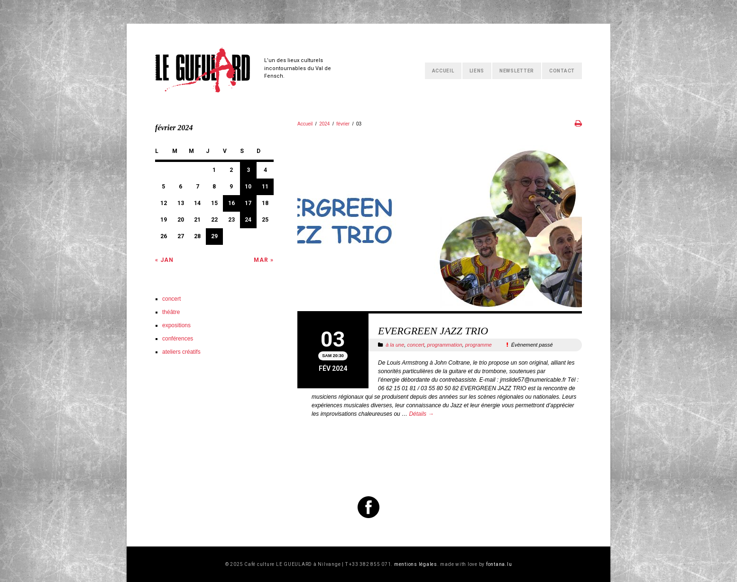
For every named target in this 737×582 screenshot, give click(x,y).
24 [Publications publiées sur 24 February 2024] (248, 219)
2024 (324, 123)
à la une (395, 345)
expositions (176, 325)
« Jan (164, 260)
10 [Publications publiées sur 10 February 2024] (248, 186)
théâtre (171, 312)
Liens (477, 70)
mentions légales (415, 564)
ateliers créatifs (181, 352)
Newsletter (516, 70)
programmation (444, 345)
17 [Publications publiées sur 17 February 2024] (248, 203)
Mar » (264, 260)
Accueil (443, 70)
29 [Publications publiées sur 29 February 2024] (214, 236)
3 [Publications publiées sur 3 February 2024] (248, 170)
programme (478, 345)
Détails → (421, 414)
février (343, 123)
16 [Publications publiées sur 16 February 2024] (231, 203)
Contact (562, 70)
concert (415, 345)
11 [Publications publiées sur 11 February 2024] (265, 186)
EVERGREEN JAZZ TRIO (433, 331)
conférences (177, 338)
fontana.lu (499, 564)
